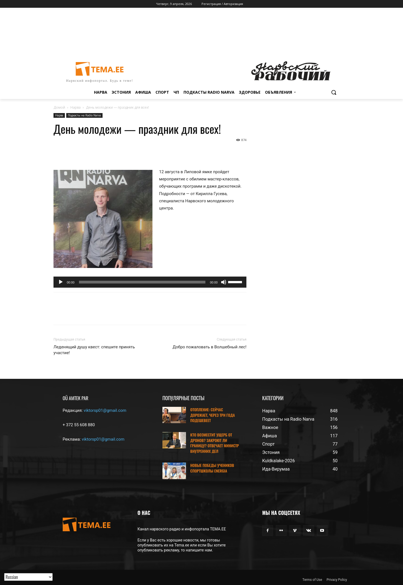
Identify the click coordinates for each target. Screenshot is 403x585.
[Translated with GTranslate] (28, 577)
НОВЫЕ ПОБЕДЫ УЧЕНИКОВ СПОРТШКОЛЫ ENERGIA (212, 468)
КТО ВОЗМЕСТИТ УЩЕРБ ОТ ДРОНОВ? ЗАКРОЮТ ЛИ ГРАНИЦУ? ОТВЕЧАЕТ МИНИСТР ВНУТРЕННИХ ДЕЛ (214, 443)
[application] (149, 282)
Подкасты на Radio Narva (84, 115)
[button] (333, 92)
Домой (59, 107)
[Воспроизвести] (60, 282)
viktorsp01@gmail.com (105, 410)
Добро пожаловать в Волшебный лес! (209, 346)
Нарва (75, 107)
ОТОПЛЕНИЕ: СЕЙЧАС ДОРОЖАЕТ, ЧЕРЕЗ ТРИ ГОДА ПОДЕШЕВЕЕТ (212, 415)
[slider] (142, 282)
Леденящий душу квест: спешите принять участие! (94, 349)
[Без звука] (223, 282)
